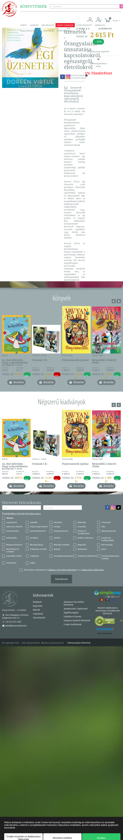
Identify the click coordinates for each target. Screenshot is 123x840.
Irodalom (34, 537)
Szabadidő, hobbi (14, 556)
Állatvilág (82, 522)
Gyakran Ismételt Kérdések (77, 620)
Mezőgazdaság (36, 544)
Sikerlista (100, 25)
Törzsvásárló (64, 30)
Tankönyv (34, 556)
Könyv (23, 25)
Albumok (58, 522)
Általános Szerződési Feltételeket (62, 570)
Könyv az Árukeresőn (105, 633)
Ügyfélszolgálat (71, 612)
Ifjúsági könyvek (108, 531)
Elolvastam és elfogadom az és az (64, 570)
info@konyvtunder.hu (14, 625)
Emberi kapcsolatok (39, 526)
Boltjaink (37, 602)
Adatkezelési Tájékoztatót (92, 570)
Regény (57, 549)
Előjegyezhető (84, 25)
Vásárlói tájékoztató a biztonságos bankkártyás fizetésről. (108, 610)
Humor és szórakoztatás (84, 532)
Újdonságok (47, 25)
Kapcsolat (48, 30)
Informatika (11, 537)
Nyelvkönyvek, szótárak (13, 550)
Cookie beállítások (72, 624)
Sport (103, 549)
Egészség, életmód (14, 526)
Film (103, 526)
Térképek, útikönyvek (87, 556)
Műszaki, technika (61, 544)
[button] (113, 19)
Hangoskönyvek (61, 531)
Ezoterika (82, 526)
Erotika (57, 526)
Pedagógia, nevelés (38, 549)
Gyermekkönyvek (38, 531)
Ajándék (34, 25)
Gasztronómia (12, 531)
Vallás (32, 562)
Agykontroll (11, 522)
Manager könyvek (14, 544)
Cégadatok (38, 613)
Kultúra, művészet (85, 537)
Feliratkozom (61, 579)
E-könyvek (106, 522)
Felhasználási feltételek (78, 643)
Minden (9, 518)
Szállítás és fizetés (30, 30)
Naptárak (82, 544)
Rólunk (36, 609)
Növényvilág (107, 544)
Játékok (57, 537)
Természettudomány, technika (110, 557)
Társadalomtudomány (63, 556)
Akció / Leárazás (65, 25)
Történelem (11, 562)
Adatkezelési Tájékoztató (76, 608)
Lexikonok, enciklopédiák (107, 539)
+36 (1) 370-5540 (11, 621)
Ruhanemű (82, 549)
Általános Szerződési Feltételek (74, 603)
